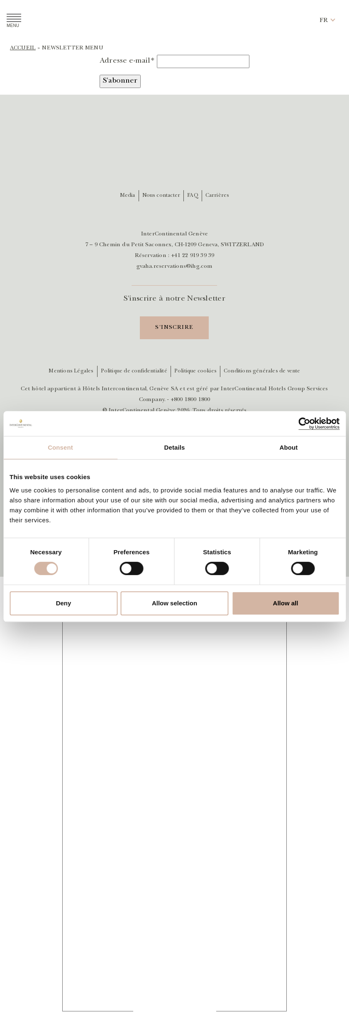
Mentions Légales (71, 371)
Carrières (217, 195)
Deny (63, 603)
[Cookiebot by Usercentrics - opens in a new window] (303, 423)
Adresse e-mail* (127, 61)
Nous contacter (161, 195)
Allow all (285, 603)
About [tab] (289, 447)
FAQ (192, 195)
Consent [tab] (60, 447)
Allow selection (174, 603)
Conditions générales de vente (262, 371)
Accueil (23, 48)
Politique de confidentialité (134, 371)
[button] (324, 21)
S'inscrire (174, 327)
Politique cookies (195, 371)
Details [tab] (174, 447)
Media (127, 195)
